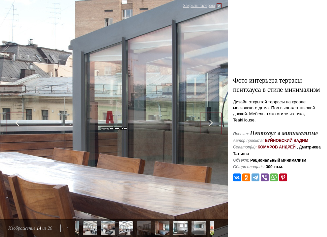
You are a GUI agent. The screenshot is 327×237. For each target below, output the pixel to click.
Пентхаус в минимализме (284, 133)
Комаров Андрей (277, 147)
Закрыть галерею (199, 5)
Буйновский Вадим (286, 140)
